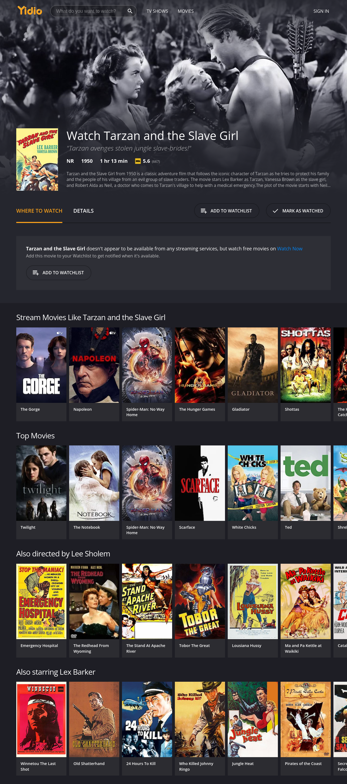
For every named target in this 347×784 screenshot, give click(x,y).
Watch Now (290, 248)
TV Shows (157, 11)
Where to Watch (39, 210)
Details (83, 210)
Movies (186, 11)
